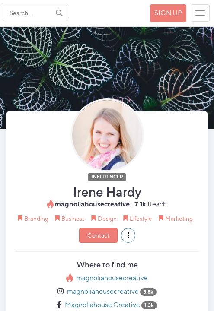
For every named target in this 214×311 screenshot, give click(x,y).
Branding (36, 218)
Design (107, 218)
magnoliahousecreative (112, 278)
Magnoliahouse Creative (102, 305)
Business (73, 218)
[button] (128, 235)
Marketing (179, 218)
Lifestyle (141, 218)
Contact (98, 235)
